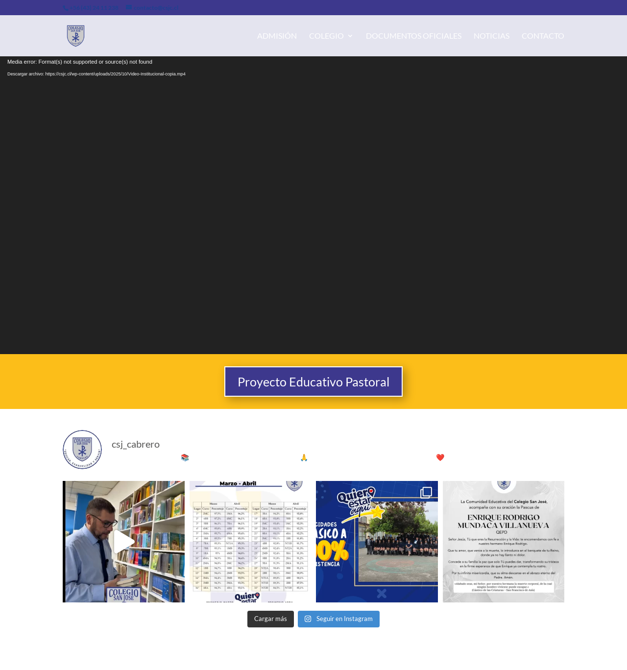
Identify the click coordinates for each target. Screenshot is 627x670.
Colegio (326, 36)
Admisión (277, 36)
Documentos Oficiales (413, 36)
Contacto (543, 36)
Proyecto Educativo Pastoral (313, 381)
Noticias (491, 36)
